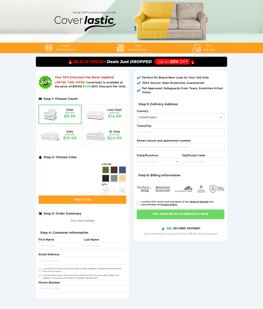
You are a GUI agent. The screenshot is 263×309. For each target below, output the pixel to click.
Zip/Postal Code (193, 155)
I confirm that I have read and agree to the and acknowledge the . (177, 203)
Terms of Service (198, 201)
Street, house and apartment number (164, 140)
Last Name (91, 239)
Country (142, 111)
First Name (46, 239)
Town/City (144, 125)
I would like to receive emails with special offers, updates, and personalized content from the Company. (82, 269)
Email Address (49, 254)
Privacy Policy (169, 204)
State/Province (147, 155)
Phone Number (49, 282)
